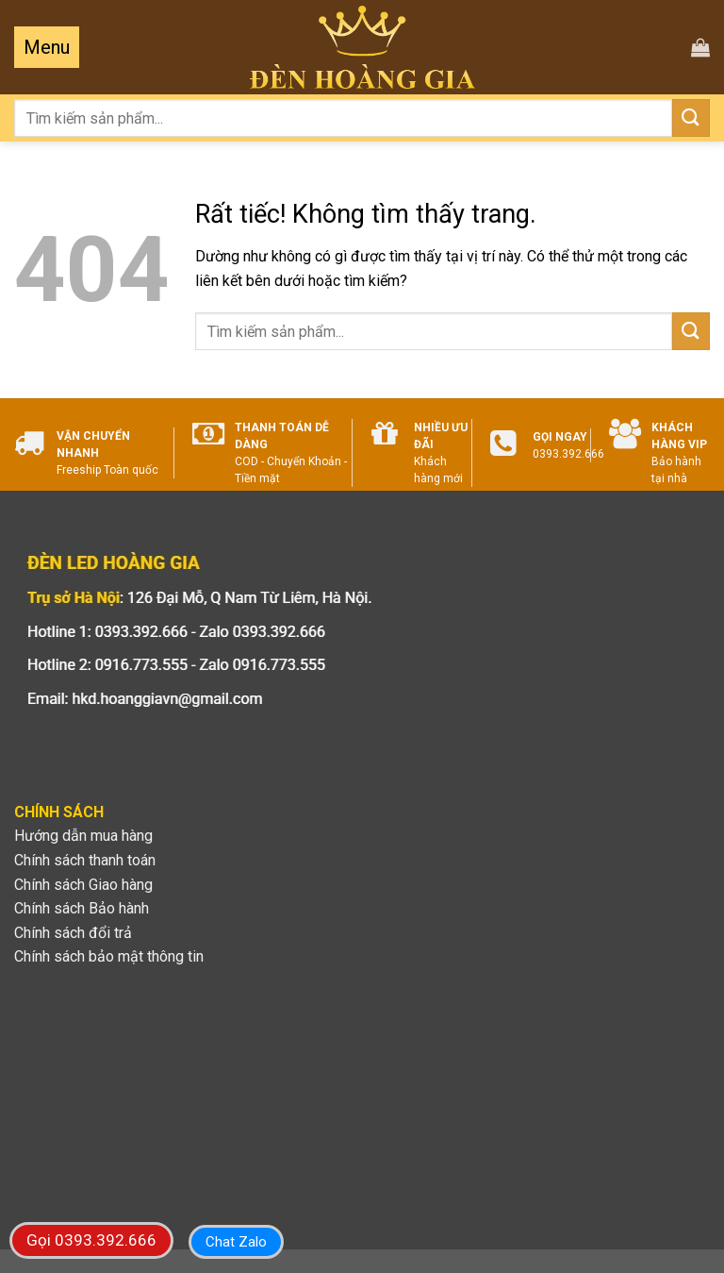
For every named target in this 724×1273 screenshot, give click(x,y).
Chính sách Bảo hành (81, 908)
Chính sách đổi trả (73, 933)
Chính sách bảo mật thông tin (109, 956)
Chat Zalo (236, 1241)
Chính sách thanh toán (85, 860)
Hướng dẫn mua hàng (83, 836)
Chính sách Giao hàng (83, 885)
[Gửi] (691, 117)
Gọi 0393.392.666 (91, 1240)
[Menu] (46, 47)
